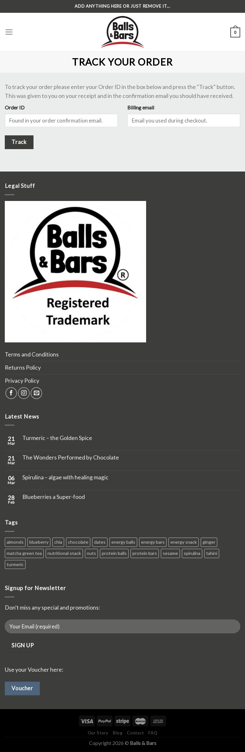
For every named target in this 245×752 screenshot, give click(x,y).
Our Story (98, 732)
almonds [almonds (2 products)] (15, 542)
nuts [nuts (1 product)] (91, 553)
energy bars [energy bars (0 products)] (153, 542)
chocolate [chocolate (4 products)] (78, 542)
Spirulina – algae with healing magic (65, 477)
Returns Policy (23, 367)
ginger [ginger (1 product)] (209, 542)
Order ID (15, 107)
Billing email (140, 107)
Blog (117, 732)
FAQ (152, 732)
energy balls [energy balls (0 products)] (123, 542)
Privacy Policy (22, 380)
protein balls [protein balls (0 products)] (114, 553)
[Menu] (9, 32)
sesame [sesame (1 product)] (170, 553)
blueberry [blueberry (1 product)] (38, 542)
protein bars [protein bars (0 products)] (144, 553)
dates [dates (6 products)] (100, 542)
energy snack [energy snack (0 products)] (183, 542)
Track (18, 142)
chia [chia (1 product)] (58, 542)
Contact (135, 732)
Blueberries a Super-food (53, 496)
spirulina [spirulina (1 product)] (192, 553)
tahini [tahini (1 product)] (211, 553)
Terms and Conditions (32, 354)
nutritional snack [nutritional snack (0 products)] (64, 553)
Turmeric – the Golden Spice (57, 438)
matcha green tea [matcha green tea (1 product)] (24, 553)
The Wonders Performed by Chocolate (70, 457)
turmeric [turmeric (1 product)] (15, 564)
